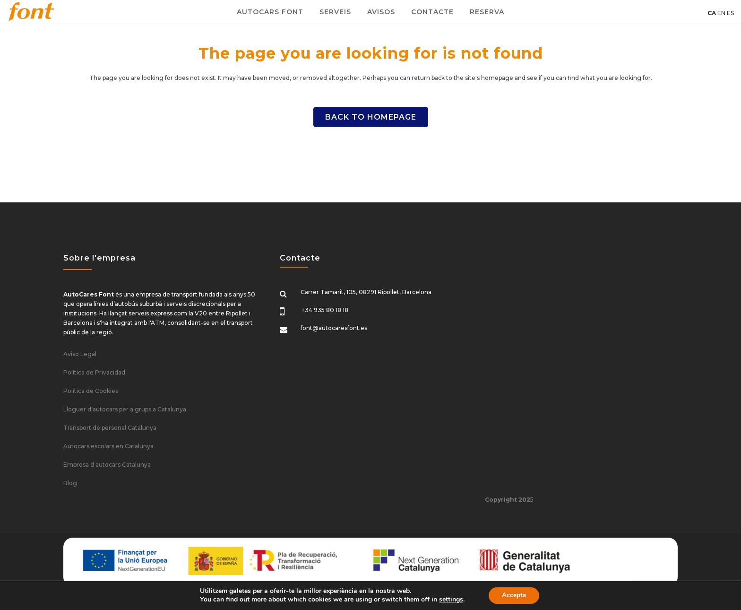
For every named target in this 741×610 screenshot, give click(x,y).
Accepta (514, 595)
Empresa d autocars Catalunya (107, 464)
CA (711, 13)
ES (730, 13)
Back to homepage (370, 117)
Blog (70, 483)
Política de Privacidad (94, 372)
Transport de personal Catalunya (109, 427)
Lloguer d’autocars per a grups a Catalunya (124, 409)
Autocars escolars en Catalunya (108, 446)
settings (450, 599)
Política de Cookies (90, 390)
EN (721, 13)
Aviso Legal (79, 353)
